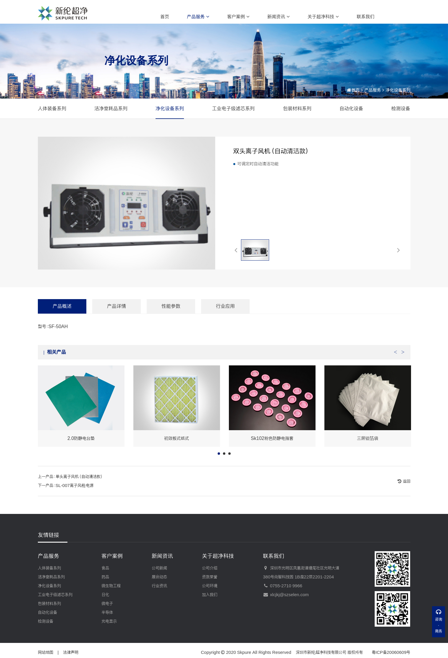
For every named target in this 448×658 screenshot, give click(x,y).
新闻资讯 (278, 16)
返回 (406, 490)
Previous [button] (396, 360)
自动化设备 (351, 108)
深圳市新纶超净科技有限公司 (321, 652)
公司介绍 (209, 568)
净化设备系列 (398, 90)
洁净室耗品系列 (110, 108)
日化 (105, 595)
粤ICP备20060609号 (391, 652)
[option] (81, 415)
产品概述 (62, 315)
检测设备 (400, 108)
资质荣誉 (209, 577)
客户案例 (238, 16)
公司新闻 (159, 568)
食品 (105, 568)
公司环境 (209, 586)
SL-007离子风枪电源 (74, 495)
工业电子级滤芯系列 (233, 108)
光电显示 (109, 621)
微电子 (107, 603)
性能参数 (170, 315)
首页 (164, 16)
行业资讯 (159, 586)
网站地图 (45, 652)
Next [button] (403, 360)
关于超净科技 (323, 16)
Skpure (244, 652)
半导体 (107, 612)
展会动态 (159, 577)
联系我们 (365, 16)
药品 (105, 577)
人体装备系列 (52, 108)
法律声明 (70, 652)
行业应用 (225, 315)
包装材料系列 (297, 108)
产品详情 (116, 315)
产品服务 (198, 16)
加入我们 (209, 595)
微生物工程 (111, 586)
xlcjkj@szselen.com (286, 594)
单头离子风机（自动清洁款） (79, 486)
